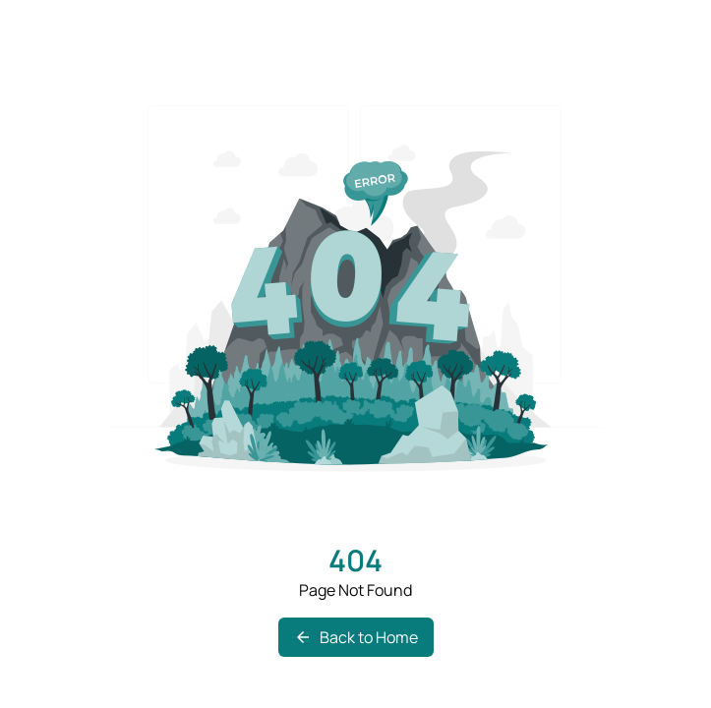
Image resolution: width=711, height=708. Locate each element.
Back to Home (356, 637)
